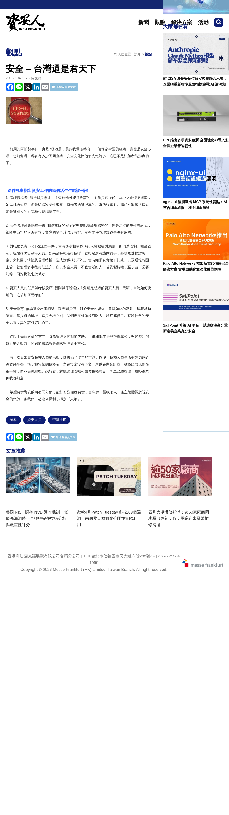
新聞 (143, 22)
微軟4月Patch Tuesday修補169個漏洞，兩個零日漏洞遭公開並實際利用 (109, 518)
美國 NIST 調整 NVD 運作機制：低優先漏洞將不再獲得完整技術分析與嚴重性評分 (37, 518)
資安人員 (34, 420)
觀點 (160, 22)
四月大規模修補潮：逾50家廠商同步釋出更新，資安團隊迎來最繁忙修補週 (178, 518)
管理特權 (59, 420)
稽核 (13, 420)
